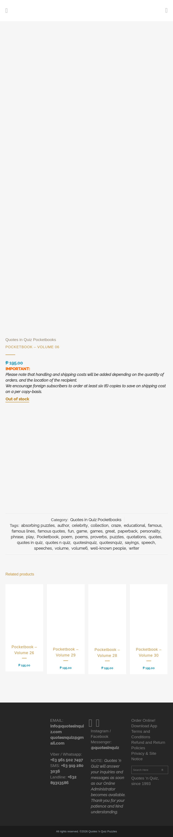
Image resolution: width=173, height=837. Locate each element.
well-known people (108, 548)
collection (99, 525)
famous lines (23, 531)
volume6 (79, 548)
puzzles (117, 536)
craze (116, 525)
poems (81, 536)
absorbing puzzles (37, 525)
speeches (43, 548)
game (81, 531)
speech (148, 542)
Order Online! (143, 720)
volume (61, 548)
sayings (132, 542)
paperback (127, 531)
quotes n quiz (57, 542)
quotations (136, 536)
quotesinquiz (85, 542)
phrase (17, 536)
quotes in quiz (29, 542)
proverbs (98, 536)
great (110, 531)
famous (154, 525)
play (30, 536)
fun (71, 531)
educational (134, 525)
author (63, 525)
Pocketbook (48, 536)
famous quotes (51, 531)
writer (134, 548)
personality (150, 531)
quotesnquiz (110, 542)
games (96, 531)
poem (66, 536)
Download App (144, 726)
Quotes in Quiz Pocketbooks (30, 339)
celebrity (80, 525)
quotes (154, 536)
